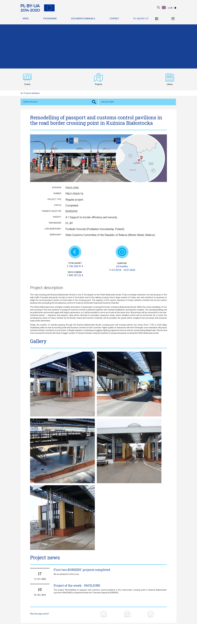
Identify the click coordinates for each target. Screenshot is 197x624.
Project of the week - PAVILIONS (77, 478)
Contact (114, 18)
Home (23, 574)
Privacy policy (39, 574)
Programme (50, 18)
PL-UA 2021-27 (140, 18)
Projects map (107, 102)
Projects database (32, 93)
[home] (21, 93)
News (26, 18)
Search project (30, 102)
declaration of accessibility (79, 574)
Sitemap (56, 574)
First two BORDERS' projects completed (82, 462)
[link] (156, 19)
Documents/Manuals (83, 18)
